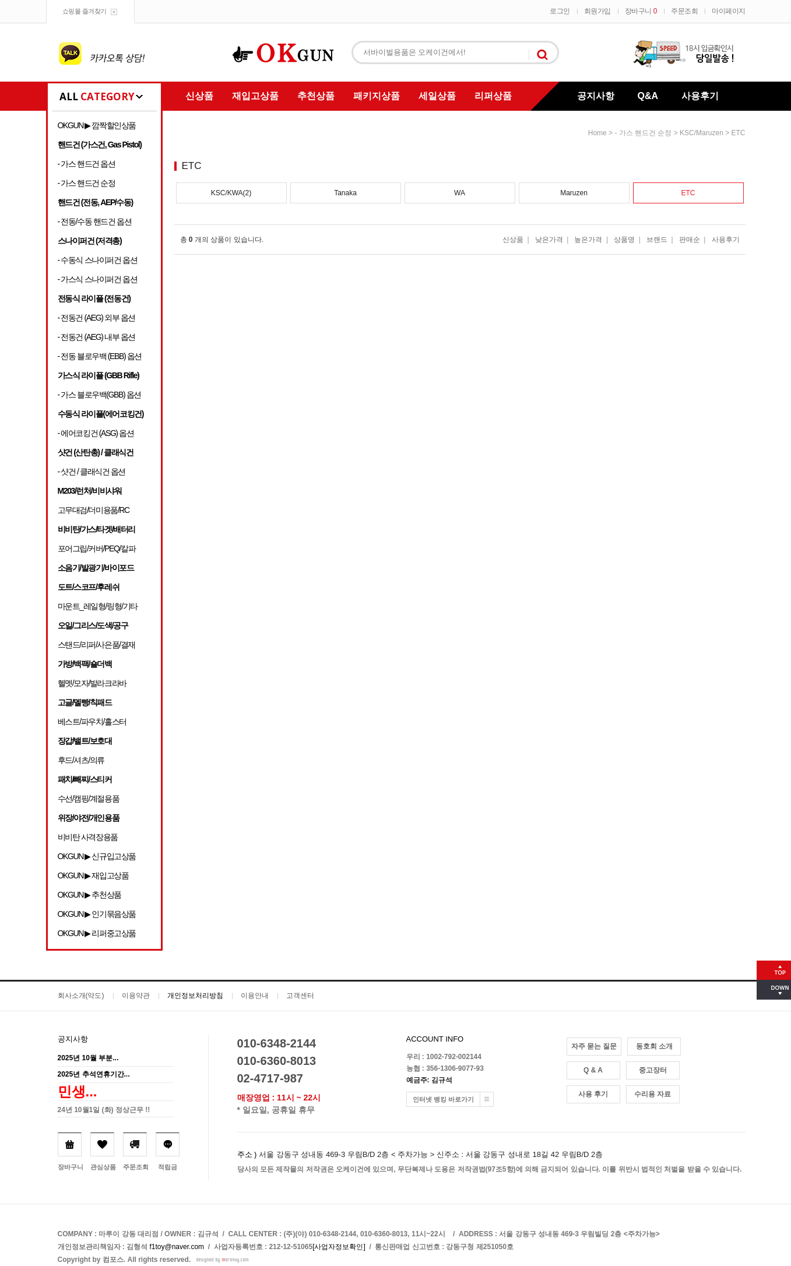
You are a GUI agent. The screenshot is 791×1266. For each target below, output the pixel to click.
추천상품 (316, 96)
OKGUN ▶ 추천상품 (89, 894)
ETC (739, 133)
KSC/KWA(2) (231, 193)
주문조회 (684, 11)
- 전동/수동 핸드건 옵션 (95, 221)
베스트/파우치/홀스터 (92, 721)
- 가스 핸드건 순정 (86, 183)
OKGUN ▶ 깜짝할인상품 (97, 125)
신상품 (199, 96)
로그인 (560, 11)
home (597, 133)
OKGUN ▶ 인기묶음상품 (97, 914)
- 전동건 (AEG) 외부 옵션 (96, 317)
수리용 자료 (652, 1094)
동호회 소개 (654, 1046)
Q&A (648, 96)
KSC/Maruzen (701, 133)
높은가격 (588, 239)
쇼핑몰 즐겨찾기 (84, 11)
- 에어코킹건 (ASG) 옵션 (96, 433)
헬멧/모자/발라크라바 (92, 683)
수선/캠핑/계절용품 (88, 798)
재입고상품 (255, 96)
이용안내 (255, 995)
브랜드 (656, 239)
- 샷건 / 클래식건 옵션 (92, 471)
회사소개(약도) (81, 995)
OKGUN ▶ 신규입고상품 (97, 856)
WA (459, 193)
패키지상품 (376, 96)
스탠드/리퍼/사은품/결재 (96, 644)
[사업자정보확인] (338, 1247)
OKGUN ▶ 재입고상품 (93, 875)
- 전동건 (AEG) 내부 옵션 (96, 337)
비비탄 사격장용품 (88, 837)
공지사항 (595, 96)
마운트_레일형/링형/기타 (98, 606)
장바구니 (641, 11)
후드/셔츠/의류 (81, 760)
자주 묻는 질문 (594, 1046)
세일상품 (437, 96)
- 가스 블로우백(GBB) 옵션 (99, 394)
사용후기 (700, 96)
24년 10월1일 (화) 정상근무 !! (104, 1110)
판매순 (689, 239)
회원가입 (597, 11)
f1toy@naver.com (177, 1247)
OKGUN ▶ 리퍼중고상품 (97, 933)
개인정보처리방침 (195, 995)
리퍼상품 (493, 96)
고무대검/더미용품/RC (93, 510)
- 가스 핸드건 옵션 (86, 163)
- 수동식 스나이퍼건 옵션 (98, 260)
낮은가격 (549, 239)
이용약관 (136, 995)
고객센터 (300, 995)
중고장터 (653, 1070)
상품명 (624, 239)
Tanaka (345, 193)
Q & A (593, 1070)
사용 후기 (593, 1094)
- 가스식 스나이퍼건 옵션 (98, 279)
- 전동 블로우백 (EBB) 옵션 (100, 356)
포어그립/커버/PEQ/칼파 (97, 548)
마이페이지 (729, 11)
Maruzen (574, 193)
